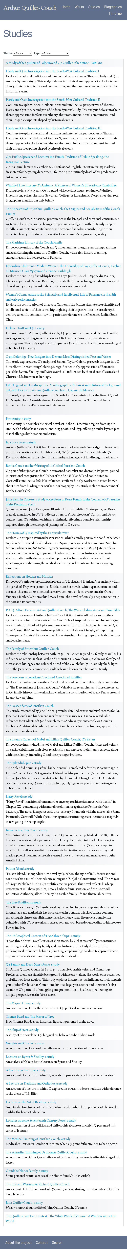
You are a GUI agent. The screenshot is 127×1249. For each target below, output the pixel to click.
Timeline (115, 13)
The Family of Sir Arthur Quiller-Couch (32, 649)
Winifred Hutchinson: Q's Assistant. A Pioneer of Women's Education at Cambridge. (61, 185)
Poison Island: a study (20, 869)
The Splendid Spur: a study (23, 763)
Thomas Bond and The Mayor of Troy (30, 1016)
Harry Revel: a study (19, 796)
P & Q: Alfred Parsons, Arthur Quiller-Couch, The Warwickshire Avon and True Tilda (63, 610)
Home (65, 7)
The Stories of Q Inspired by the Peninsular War (37, 533)
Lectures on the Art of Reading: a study (31, 1102)
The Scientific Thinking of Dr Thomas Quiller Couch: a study (46, 1152)
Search (57, 1242)
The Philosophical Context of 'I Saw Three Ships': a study (43, 936)
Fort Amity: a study (18, 419)
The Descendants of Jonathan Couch (30, 706)
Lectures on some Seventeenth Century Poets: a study (41, 1120)
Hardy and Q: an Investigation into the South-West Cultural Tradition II (53, 100)
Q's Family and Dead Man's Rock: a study (33, 964)
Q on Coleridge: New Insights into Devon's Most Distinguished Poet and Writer (58, 357)
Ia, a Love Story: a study (21, 442)
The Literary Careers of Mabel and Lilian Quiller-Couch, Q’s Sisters (50, 739)
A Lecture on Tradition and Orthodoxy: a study (36, 1083)
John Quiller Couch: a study (24, 1203)
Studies (94, 7)
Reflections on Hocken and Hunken (29, 576)
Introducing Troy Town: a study (27, 830)
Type (36, 53)
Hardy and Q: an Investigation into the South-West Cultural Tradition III (53, 128)
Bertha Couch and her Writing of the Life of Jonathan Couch (45, 466)
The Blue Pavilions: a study (23, 902)
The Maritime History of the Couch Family (34, 242)
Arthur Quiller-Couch (30, 7)
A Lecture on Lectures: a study (26, 1070)
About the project (18, 1242)
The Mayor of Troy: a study (23, 1003)
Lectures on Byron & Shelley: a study (30, 1057)
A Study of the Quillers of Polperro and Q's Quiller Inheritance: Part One (54, 63)
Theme (8, 53)
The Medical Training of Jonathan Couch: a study (38, 1139)
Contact (42, 1242)
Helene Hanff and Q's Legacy (25, 328)
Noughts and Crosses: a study (25, 1043)
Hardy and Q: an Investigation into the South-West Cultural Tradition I (52, 71)
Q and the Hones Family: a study (27, 1171)
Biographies (113, 7)
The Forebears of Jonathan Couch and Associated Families (44, 677)
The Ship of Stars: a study (22, 1030)
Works (79, 7)
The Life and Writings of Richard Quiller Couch (37, 1184)
